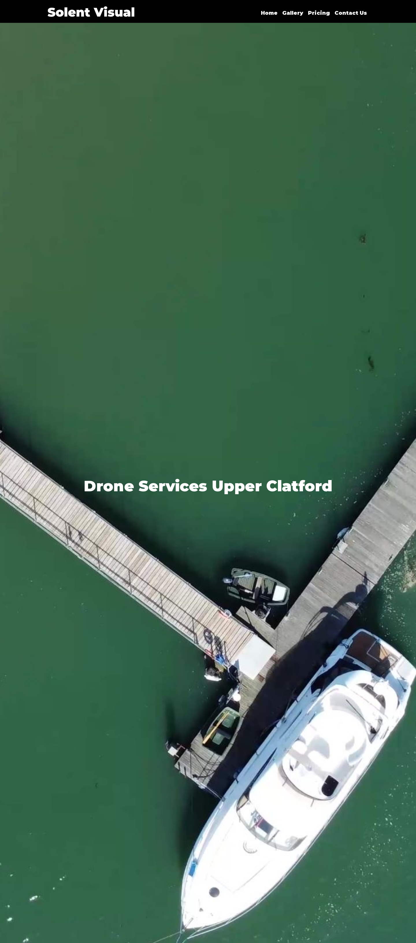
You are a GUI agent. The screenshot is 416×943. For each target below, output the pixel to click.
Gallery (292, 13)
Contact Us (351, 13)
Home (269, 13)
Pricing (319, 13)
